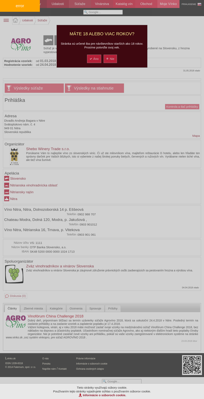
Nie (110, 58)
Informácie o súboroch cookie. (104, 395)
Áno (94, 58)
